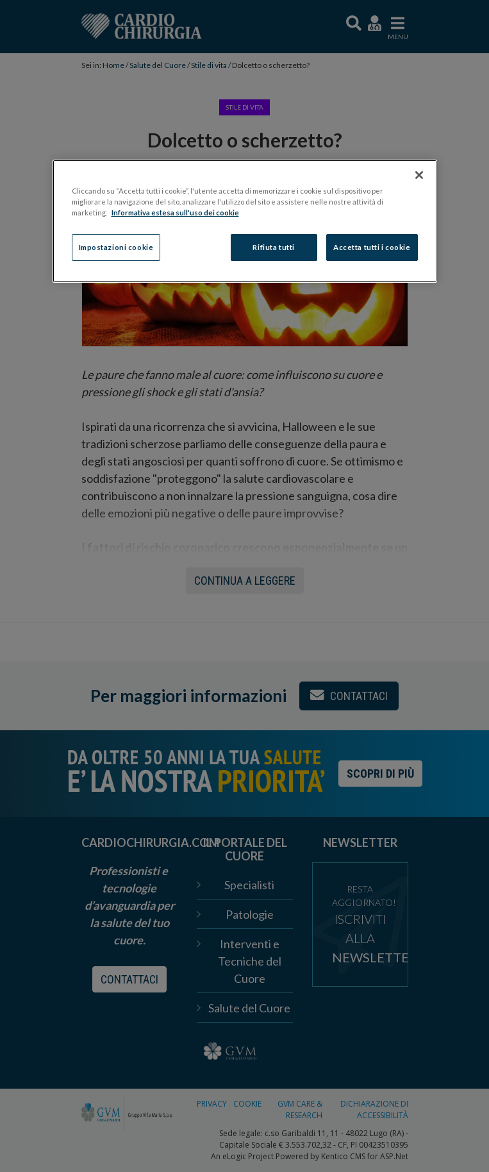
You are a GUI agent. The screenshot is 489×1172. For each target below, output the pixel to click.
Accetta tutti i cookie (372, 247)
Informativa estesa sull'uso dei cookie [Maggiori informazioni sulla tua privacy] (175, 212)
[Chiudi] (419, 175)
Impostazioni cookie (116, 247)
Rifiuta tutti (273, 247)
